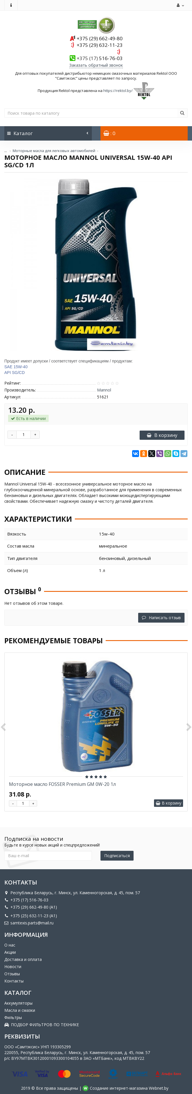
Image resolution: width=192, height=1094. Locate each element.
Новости (12, 966)
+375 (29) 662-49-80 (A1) (30, 907)
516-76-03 (100, 58)
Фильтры (13, 1017)
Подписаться (117, 855)
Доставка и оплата (23, 959)
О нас (9, 945)
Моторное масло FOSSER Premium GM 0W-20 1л (62, 784)
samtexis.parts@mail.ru (29, 923)
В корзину (162, 435)
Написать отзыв (161, 617)
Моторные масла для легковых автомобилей (54, 150)
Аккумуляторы (18, 1003)
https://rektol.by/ (118, 90)
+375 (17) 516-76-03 (26, 900)
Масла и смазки (19, 1010)
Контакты (14, 981)
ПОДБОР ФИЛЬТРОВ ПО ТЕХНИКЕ (41, 1024)
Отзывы (12, 973)
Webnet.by (158, 1088)
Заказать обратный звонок (96, 65)
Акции (10, 952)
